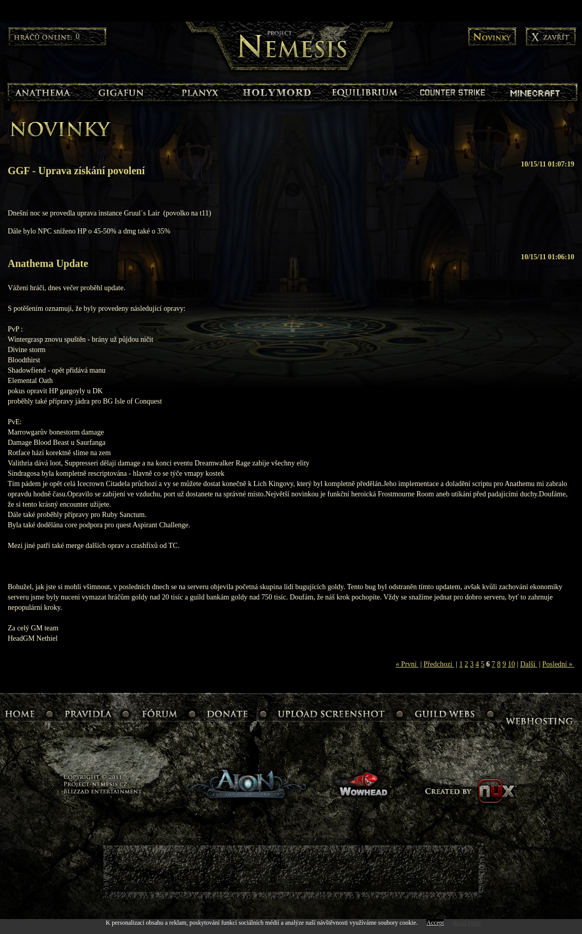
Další (528, 664)
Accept (435, 922)
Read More (467, 922)
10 (511, 664)
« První (407, 664)
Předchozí (438, 664)
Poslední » (558, 664)
